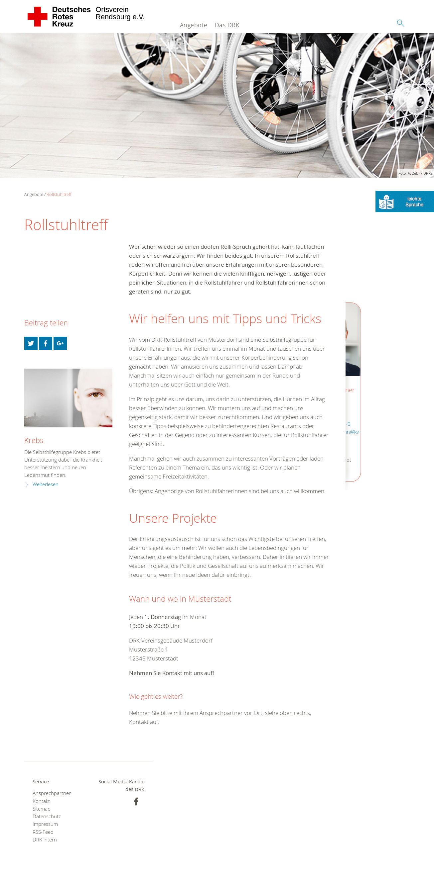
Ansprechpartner (52, 793)
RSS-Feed (43, 832)
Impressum (45, 824)
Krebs (33, 440)
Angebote (194, 25)
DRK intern (45, 839)
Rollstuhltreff (59, 194)
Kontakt (41, 801)
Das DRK (227, 25)
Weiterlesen (46, 484)
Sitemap (42, 809)
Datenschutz (47, 816)
